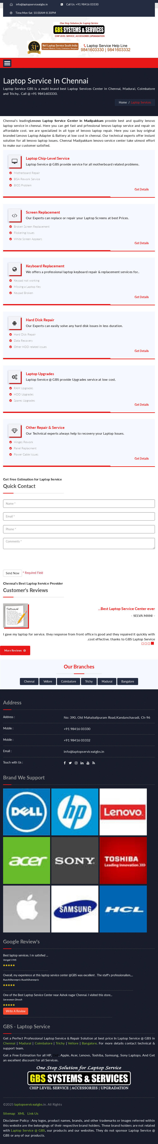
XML (21, 1113)
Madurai (107, 681)
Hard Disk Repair (40, 320)
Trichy (89, 681)
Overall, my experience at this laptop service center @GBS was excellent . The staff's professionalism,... (68, 975)
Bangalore (127, 681)
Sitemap (9, 1113)
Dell (56, 1055)
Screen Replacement (43, 212)
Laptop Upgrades (40, 374)
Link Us (32, 1113)
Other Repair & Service (45, 427)
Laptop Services (141, 102)
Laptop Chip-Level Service (48, 158)
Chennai (29, 681)
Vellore (47, 681)
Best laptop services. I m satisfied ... (25, 955)
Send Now (12, 573)
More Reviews (15, 650)
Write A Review (15, 1011)
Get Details (142, 189)
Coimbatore (68, 681)
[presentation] (34, 562)
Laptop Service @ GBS (28, 1130)
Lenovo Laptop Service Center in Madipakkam (66, 120)
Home (123, 102)
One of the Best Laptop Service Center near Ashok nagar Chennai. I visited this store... (57, 995)
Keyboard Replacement (45, 266)
